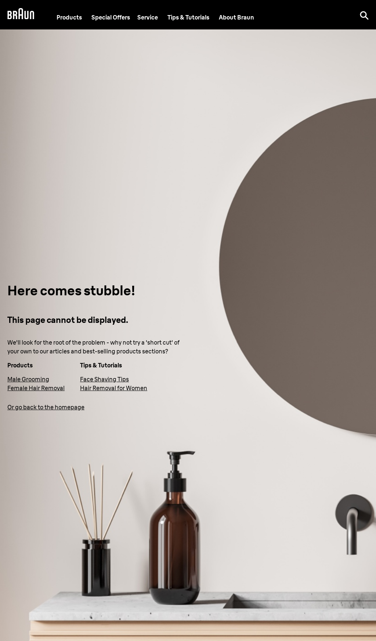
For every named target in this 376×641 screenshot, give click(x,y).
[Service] (147, 17)
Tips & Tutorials (188, 17)
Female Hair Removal (36, 388)
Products (69, 17)
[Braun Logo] (20, 15)
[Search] (364, 14)
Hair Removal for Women (113, 388)
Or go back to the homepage (45, 407)
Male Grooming (28, 379)
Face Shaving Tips (104, 379)
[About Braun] (236, 17)
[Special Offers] (110, 17)
